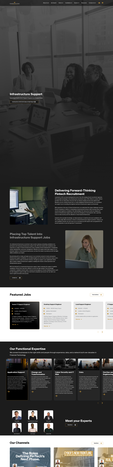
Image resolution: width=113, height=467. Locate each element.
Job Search (53, 3)
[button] (102, 332)
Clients (60, 3)
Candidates (68, 3)
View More (96, 443)
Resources (84, 3)
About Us (45, 3)
